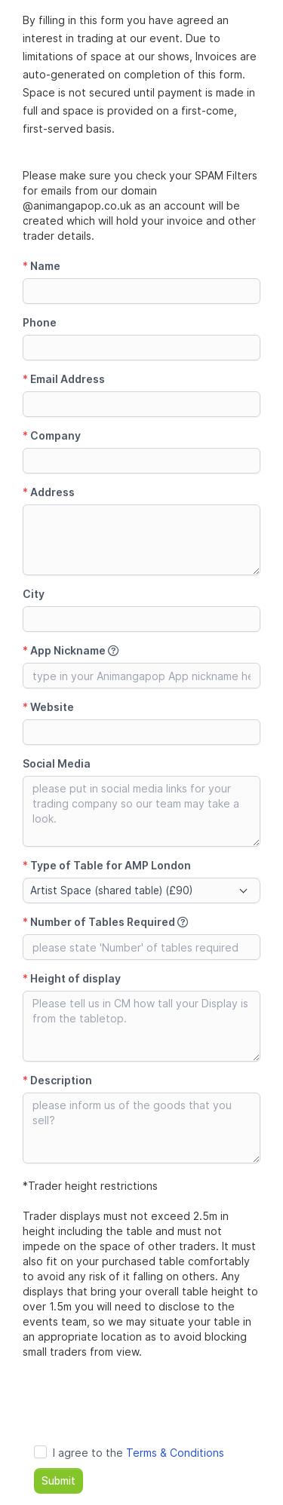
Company (52, 435)
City (34, 593)
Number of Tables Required (105, 921)
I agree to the (138, 1452)
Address (49, 492)
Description (57, 1080)
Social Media (57, 763)
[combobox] (141, 890)
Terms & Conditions (175, 1452)
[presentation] (137, 1404)
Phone (40, 322)
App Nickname (70, 650)
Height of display (72, 978)
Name (41, 265)
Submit (58, 1481)
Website (48, 706)
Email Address (64, 378)
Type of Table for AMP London (107, 865)
